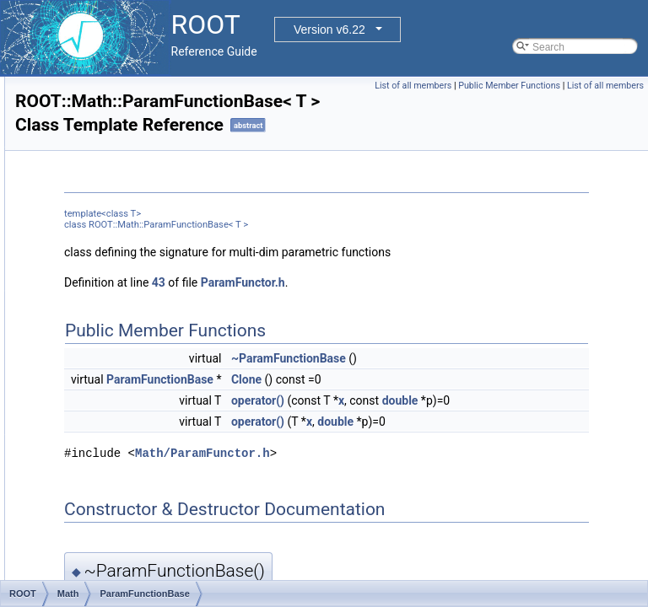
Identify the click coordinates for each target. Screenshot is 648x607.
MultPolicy (106, 244)
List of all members (492, 85)
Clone (457, 422)
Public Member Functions (588, 85)
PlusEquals (108, 540)
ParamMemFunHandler (135, 392)
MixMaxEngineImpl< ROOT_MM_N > (167, 151)
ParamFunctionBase (129, 336)
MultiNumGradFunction (134, 225)
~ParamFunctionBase (499, 401)
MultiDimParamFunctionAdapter (154, 188)
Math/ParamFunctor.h (413, 533)
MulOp (97, 169)
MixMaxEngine (116, 114)
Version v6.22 (329, 29)
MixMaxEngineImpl (125, 132)
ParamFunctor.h (454, 325)
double (492, 462)
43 (369, 325)
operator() (468, 443)
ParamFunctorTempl (128, 373)
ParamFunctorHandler (132, 355)
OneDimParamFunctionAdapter (153, 299)
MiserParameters (121, 95)
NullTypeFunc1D (120, 262)
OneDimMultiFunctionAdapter (149, 281)
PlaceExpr (106, 410)
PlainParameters (120, 522)
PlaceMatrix (109, 466)
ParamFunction (117, 318)
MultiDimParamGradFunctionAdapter (166, 206)
